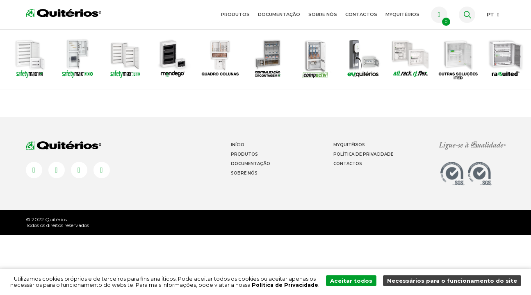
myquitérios (402, 14)
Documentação (279, 14)
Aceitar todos (359, 282)
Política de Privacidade (363, 164)
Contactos (361, 14)
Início (237, 155)
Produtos (235, 14)
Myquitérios (349, 155)
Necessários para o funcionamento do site (455, 282)
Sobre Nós (322, 14)
